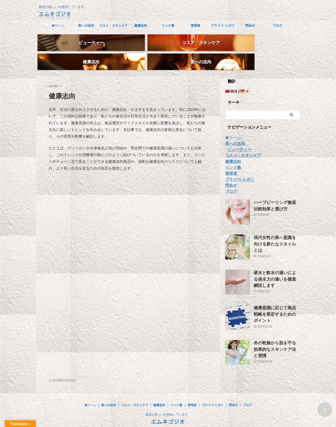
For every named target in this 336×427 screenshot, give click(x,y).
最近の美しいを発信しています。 (168, 403)
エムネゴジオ (55, 13)
